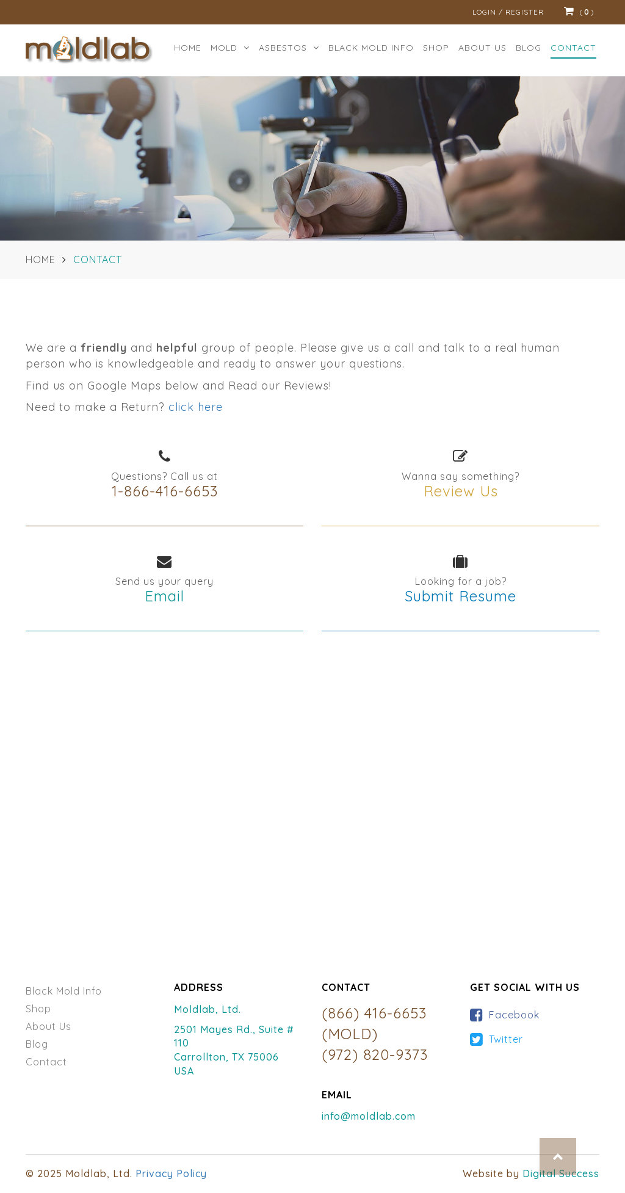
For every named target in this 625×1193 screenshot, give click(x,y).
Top (558, 1156)
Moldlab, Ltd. (207, 1009)
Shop (436, 47)
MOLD (230, 47)
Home (187, 47)
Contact (573, 47)
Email (164, 596)
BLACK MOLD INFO (371, 47)
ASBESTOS (289, 47)
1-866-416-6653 (165, 491)
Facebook (514, 1015)
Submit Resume (460, 596)
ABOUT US (482, 47)
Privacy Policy (171, 1173)
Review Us (461, 491)
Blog (528, 47)
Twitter (506, 1039)
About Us (48, 1026)
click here (195, 407)
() (579, 12)
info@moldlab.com (369, 1116)
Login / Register (508, 11)
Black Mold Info (64, 991)
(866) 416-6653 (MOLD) (374, 1023)
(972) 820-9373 (375, 1054)
